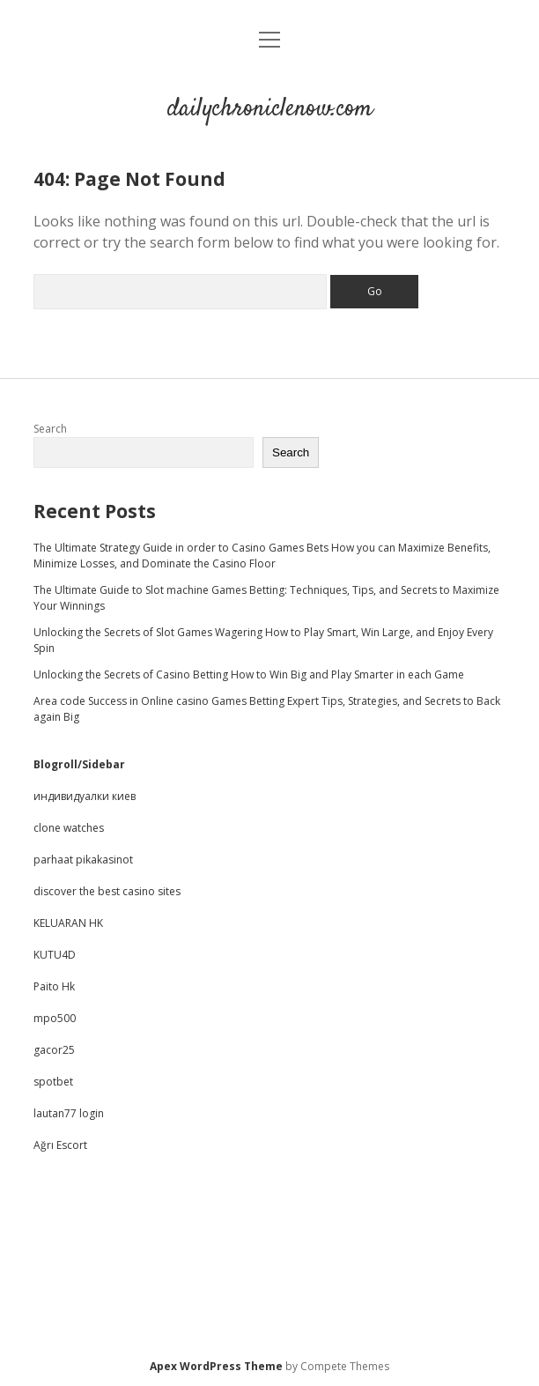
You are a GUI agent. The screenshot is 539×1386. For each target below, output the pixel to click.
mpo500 (54, 1018)
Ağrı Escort (60, 1145)
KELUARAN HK (68, 922)
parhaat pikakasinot (83, 859)
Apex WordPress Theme (216, 1366)
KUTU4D (54, 954)
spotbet (53, 1081)
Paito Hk (54, 986)
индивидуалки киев (84, 796)
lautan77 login (68, 1113)
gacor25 (54, 1049)
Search (50, 428)
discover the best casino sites (107, 891)
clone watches (68, 827)
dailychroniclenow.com (270, 109)
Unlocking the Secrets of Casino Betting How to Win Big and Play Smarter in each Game (248, 674)
